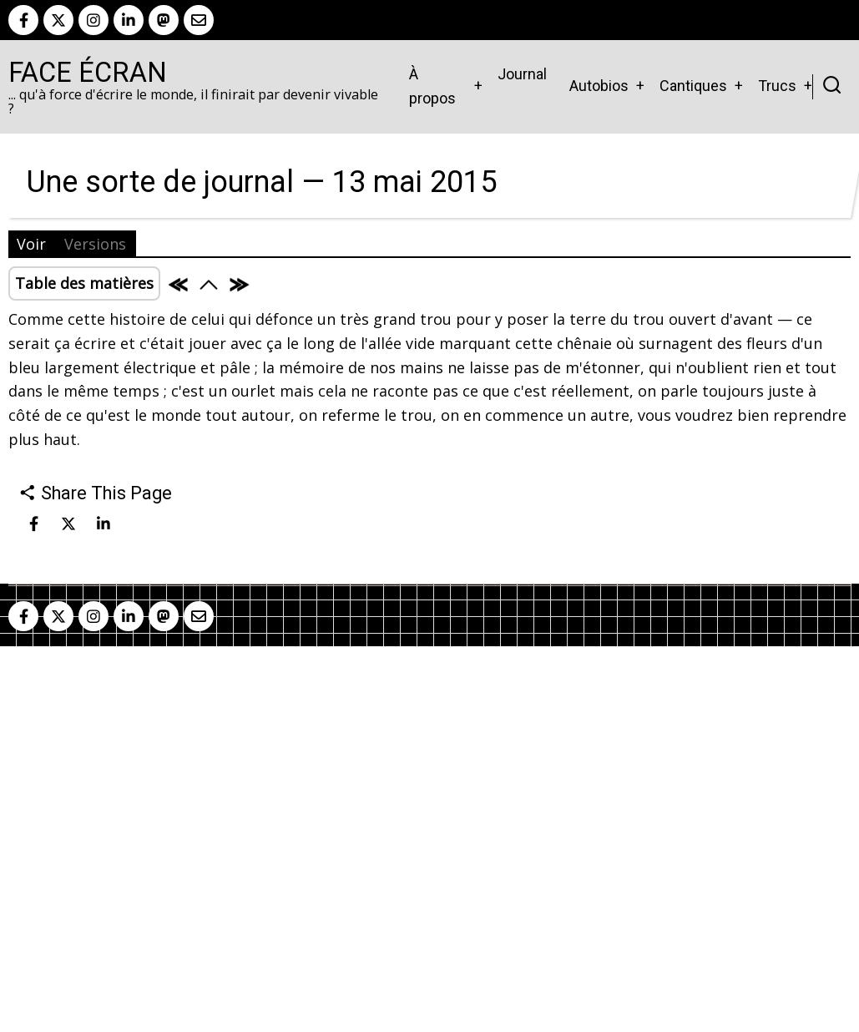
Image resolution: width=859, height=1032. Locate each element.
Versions (95, 244)
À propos (432, 86)
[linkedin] (129, 20)
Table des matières (84, 283)
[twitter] (58, 20)
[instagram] (93, 20)
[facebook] (23, 20)
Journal (522, 74)
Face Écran (87, 73)
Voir (31, 244)
